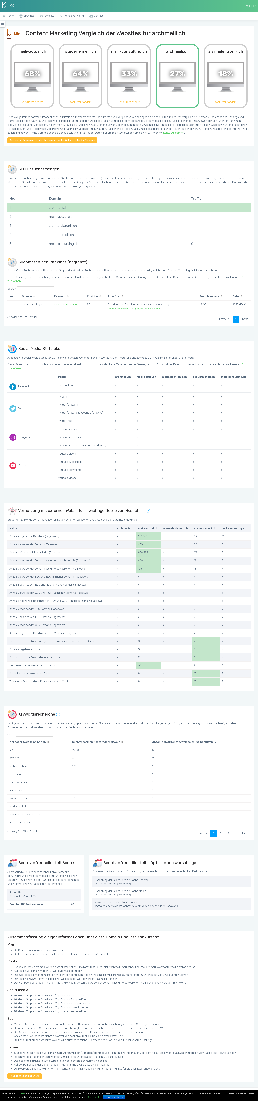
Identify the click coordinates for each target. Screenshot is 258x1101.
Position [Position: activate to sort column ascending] (92, 296)
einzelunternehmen (65, 304)
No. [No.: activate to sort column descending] (11, 296)
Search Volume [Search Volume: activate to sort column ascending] (209, 296)
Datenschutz (93, 1097)
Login (251, 5)
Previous (224, 319)
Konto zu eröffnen (173, 132)
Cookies (21, 1093)
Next (245, 319)
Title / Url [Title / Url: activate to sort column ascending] (114, 296)
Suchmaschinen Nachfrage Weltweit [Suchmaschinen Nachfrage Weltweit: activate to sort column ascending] (96, 741)
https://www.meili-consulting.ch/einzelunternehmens (134, 308)
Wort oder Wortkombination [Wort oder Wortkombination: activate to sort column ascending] (27, 741)
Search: (30, 288)
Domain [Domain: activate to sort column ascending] (27, 296)
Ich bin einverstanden (113, 1097)
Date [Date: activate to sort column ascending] (235, 296)
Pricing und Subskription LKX (25, 1076)
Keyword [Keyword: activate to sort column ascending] (59, 296)
